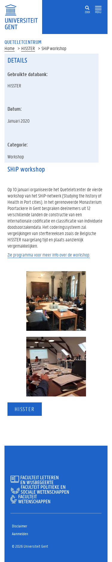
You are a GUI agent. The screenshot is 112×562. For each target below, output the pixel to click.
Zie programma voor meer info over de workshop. (48, 254)
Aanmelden (20, 533)
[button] (98, 8)
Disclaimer (19, 525)
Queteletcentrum (23, 41)
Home (9, 48)
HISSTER (28, 48)
